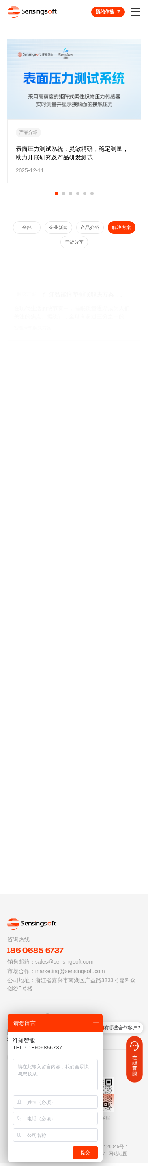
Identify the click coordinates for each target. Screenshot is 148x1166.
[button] (56, 193)
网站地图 (118, 1156)
